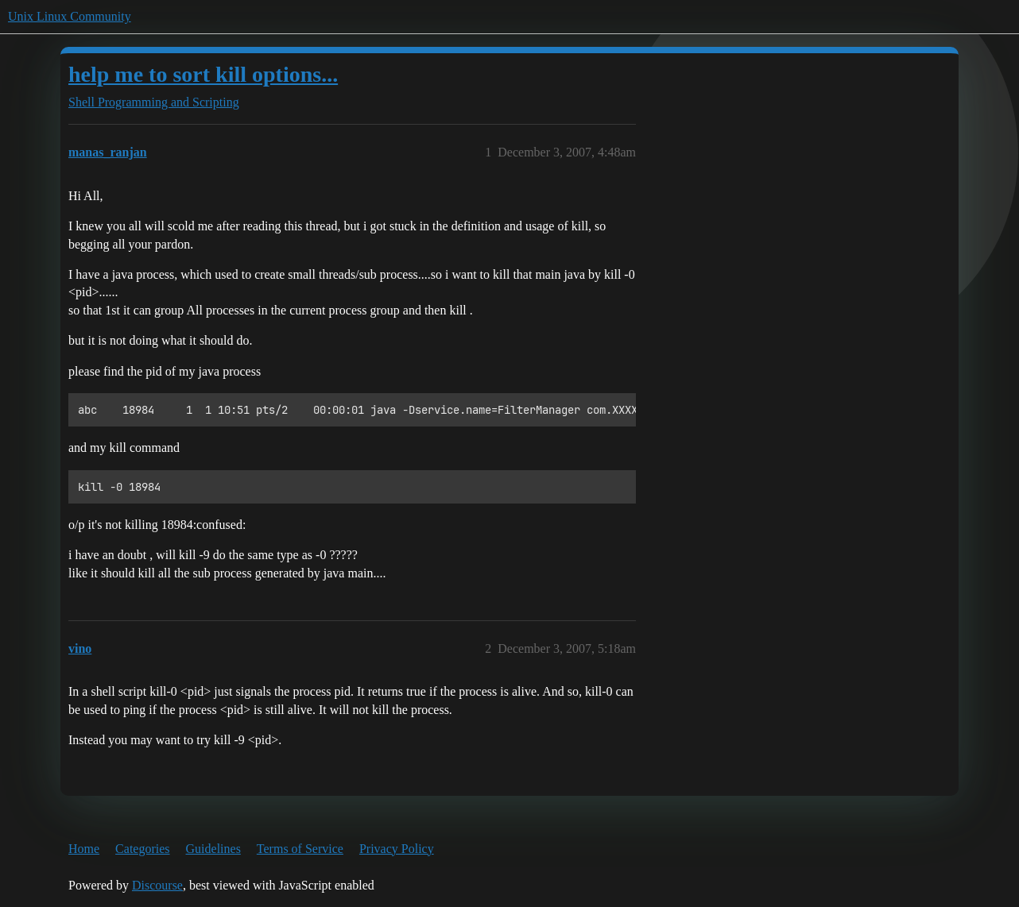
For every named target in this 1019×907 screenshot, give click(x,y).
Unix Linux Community (69, 16)
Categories (142, 848)
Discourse (157, 885)
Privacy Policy (396, 848)
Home (83, 848)
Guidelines (213, 848)
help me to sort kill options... (203, 74)
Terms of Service (300, 848)
